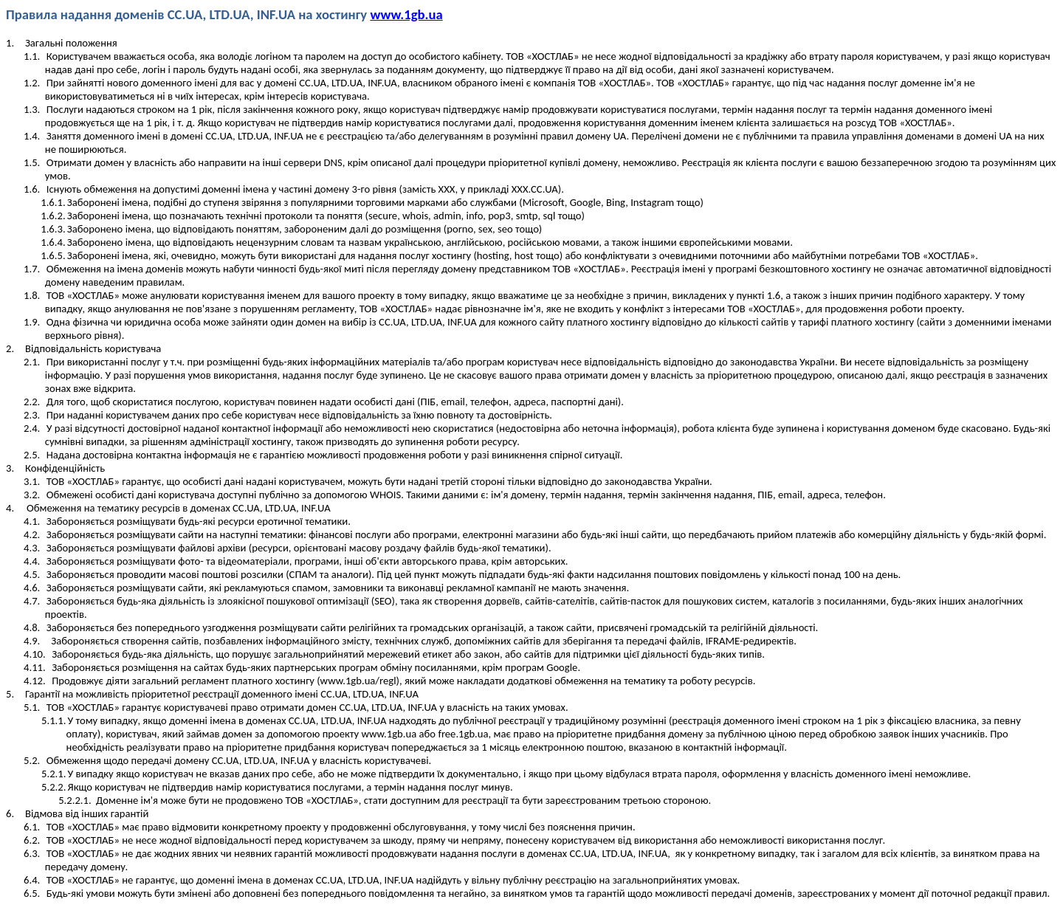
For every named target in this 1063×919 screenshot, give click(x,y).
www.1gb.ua (406, 14)
